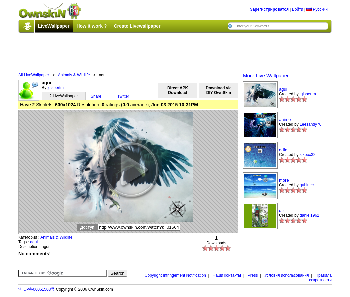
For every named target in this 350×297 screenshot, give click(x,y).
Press (253, 275)
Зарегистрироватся (269, 9)
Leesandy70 (310, 124)
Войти (297, 9)
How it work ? (91, 26)
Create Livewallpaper (137, 26)
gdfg (283, 149)
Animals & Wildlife (74, 75)
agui (34, 242)
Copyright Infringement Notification (175, 275)
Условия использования (286, 275)
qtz (282, 210)
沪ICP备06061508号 (36, 289)
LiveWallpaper (53, 26)
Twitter (123, 96)
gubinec (307, 185)
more (284, 180)
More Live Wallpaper (266, 75)
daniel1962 (309, 215)
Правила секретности (320, 277)
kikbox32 (307, 154)
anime (285, 119)
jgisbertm (55, 87)
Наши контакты (227, 275)
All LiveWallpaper (33, 75)
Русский (317, 9)
